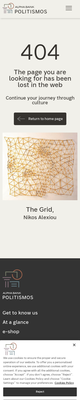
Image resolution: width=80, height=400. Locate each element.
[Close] (74, 349)
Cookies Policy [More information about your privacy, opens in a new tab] (64, 387)
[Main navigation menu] (69, 8)
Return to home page (45, 119)
